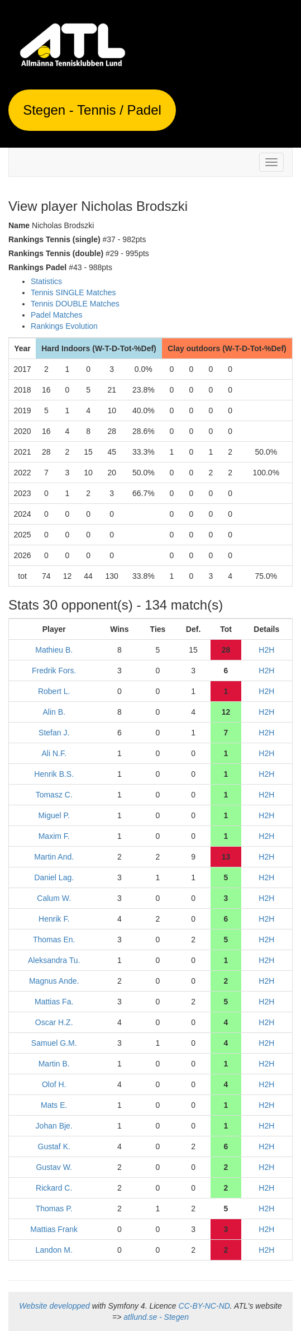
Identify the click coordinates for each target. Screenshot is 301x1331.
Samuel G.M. (54, 1043)
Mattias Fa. (54, 1001)
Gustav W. (54, 1167)
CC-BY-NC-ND (204, 1305)
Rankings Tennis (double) (55, 253)
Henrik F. (54, 918)
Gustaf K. (54, 1146)
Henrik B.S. (54, 774)
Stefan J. (54, 732)
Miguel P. (54, 815)
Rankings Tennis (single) (54, 239)
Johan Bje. (54, 1125)
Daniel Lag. (54, 877)
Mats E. (54, 1105)
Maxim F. (54, 836)
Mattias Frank (54, 1229)
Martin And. (54, 856)
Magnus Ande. (54, 980)
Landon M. (54, 1249)
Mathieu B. (54, 649)
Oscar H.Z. (54, 1022)
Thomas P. (54, 1208)
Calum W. (54, 898)
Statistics (46, 281)
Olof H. (54, 1084)
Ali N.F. (54, 753)
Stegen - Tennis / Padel (92, 109)
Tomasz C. (54, 794)
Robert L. (54, 691)
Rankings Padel (37, 267)
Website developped (54, 1305)
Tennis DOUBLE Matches (75, 303)
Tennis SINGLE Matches (73, 292)
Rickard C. (54, 1187)
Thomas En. (54, 939)
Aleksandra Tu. (54, 960)
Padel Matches (57, 314)
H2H (266, 649)
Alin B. (53, 711)
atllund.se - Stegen (156, 1317)
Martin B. (54, 1063)
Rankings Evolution (64, 326)
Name (19, 225)
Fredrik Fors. (54, 670)
